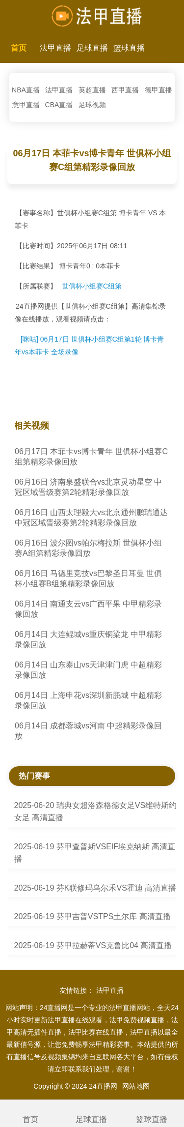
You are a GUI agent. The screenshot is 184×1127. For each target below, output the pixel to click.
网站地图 (136, 1086)
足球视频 (92, 105)
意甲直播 (26, 105)
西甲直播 (125, 90)
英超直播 (92, 90)
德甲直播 (158, 90)
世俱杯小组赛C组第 (92, 286)
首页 (18, 48)
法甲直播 (55, 48)
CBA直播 (59, 105)
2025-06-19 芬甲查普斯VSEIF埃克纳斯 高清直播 (95, 852)
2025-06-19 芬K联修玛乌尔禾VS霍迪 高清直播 (95, 888)
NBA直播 (26, 90)
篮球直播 (129, 48)
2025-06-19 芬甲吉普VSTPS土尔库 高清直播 (92, 916)
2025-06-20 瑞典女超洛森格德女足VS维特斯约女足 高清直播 (95, 811)
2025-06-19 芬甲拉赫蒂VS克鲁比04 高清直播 (93, 945)
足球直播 (92, 48)
